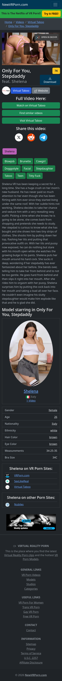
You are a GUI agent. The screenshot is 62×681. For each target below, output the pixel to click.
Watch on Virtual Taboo (31, 105)
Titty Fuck (35, 176)
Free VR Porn (31, 616)
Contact (31, 630)
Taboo (8, 176)
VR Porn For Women (31, 602)
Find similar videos (31, 113)
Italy (54, 424)
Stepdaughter (44, 168)
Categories (31, 589)
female (53, 410)
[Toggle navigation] (55, 4)
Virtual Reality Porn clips (19, 555)
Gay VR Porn (31, 612)
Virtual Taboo (21, 90)
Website (41, 90)
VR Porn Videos (31, 575)
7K (56, 71)
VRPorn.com (21, 475)
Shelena (10, 151)
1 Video (31, 400)
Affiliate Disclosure (31, 662)
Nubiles (19, 504)
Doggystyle (12, 168)
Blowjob (10, 161)
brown (53, 437)
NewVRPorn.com (15, 4)
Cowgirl (41, 161)
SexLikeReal (21, 481)
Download (50, 80)
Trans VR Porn (31, 607)
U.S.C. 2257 (31, 658)
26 (55, 417)
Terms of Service (31, 653)
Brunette (25, 161)
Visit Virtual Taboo (31, 120)
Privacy (31, 649)
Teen (20, 176)
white (53, 430)
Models (31, 579)
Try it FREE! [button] (51, 13)
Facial (27, 168)
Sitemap (31, 644)
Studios (31, 584)
